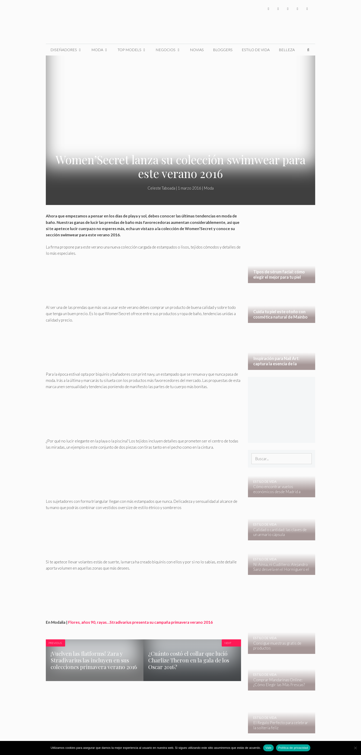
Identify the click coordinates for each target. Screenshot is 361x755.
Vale (268, 747)
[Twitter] (278, 9)
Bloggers (223, 49)
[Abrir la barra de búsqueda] (308, 50)
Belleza (287, 49)
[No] (355, 748)
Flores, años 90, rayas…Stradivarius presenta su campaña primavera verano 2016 (140, 622)
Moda (102, 50)
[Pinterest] (307, 9)
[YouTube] (297, 9)
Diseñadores (68, 50)
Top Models (134, 50)
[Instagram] (288, 9)
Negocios (170, 50)
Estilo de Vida (256, 49)
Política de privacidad (293, 747)
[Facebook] (268, 9)
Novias (197, 49)
